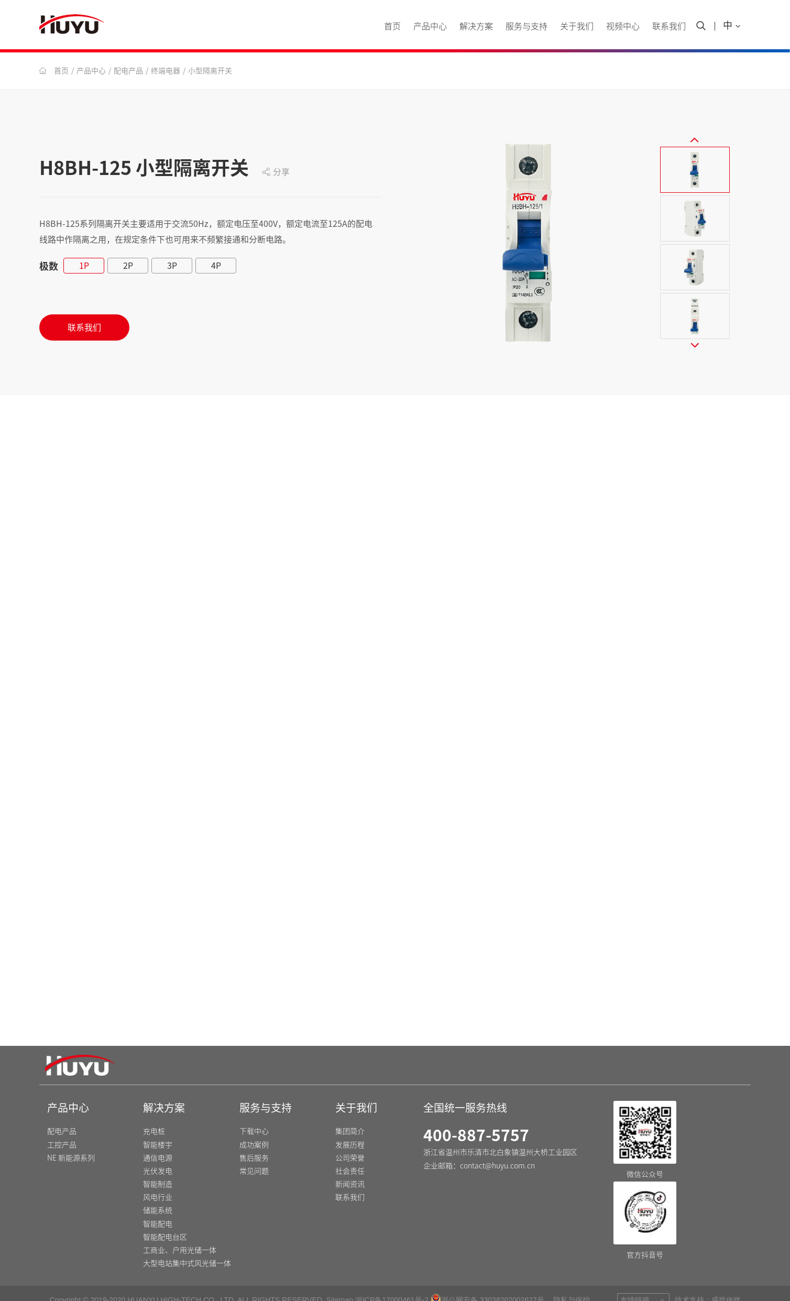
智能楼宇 (157, 1128)
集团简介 (350, 1115)
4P (216, 265)
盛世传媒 (726, 1284)
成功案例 (254, 1128)
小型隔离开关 (210, 70)
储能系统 (157, 1194)
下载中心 (254, 1115)
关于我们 (577, 26)
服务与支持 (526, 26)
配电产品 (128, 70)
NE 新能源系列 (71, 1141)
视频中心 (623, 26)
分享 (276, 172)
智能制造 (157, 1168)
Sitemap (339, 1284)
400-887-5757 (476, 1119)
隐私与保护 (571, 1284)
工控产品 (61, 1128)
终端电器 (165, 70)
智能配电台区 (165, 1221)
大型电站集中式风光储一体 (187, 1247)
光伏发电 (157, 1154)
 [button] (694, 131)
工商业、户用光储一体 (179, 1234)
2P (128, 265)
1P (84, 265)
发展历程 (350, 1128)
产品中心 (430, 26)
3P (172, 265)
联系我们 (669, 26)
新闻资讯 (350, 1168)
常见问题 (254, 1154)
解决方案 (476, 26)
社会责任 (350, 1154)
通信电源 (157, 1141)
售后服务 (254, 1141)
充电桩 (154, 1115)
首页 (392, 26)
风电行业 (157, 1181)
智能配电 (157, 1207)
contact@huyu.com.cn (497, 1149)
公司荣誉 (350, 1141)
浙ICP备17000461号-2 (392, 1284)
